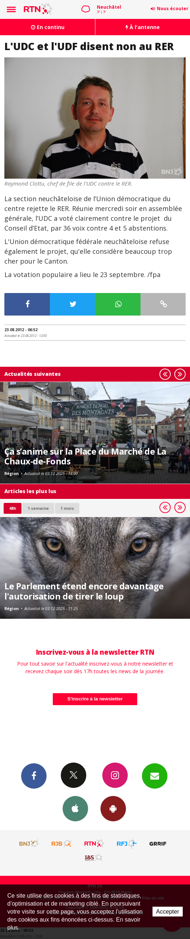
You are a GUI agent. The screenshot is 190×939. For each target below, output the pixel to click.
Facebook (34, 775)
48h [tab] (12, 508)
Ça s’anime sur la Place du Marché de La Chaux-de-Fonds (85, 456)
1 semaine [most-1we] (38, 508)
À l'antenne (143, 27)
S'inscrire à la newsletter (95, 699)
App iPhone (75, 808)
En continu (47, 27)
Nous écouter (173, 8)
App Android (113, 808)
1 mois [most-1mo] (67, 508)
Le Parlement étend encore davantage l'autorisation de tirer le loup (84, 591)
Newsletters (154, 775)
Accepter (167, 911)
